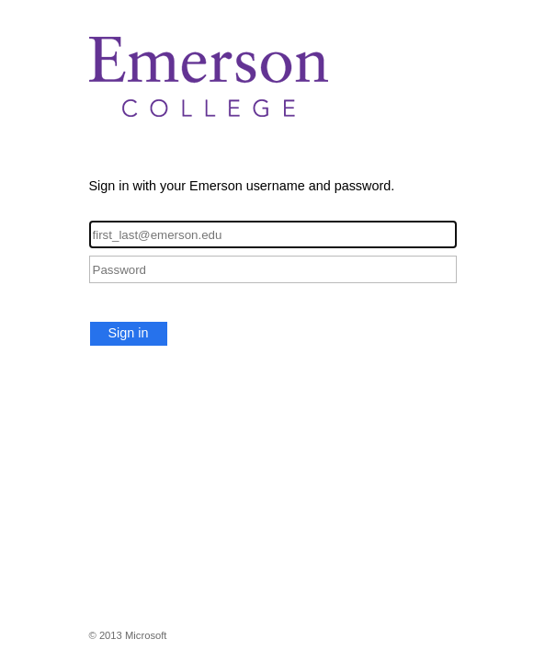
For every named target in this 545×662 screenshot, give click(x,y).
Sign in (128, 332)
